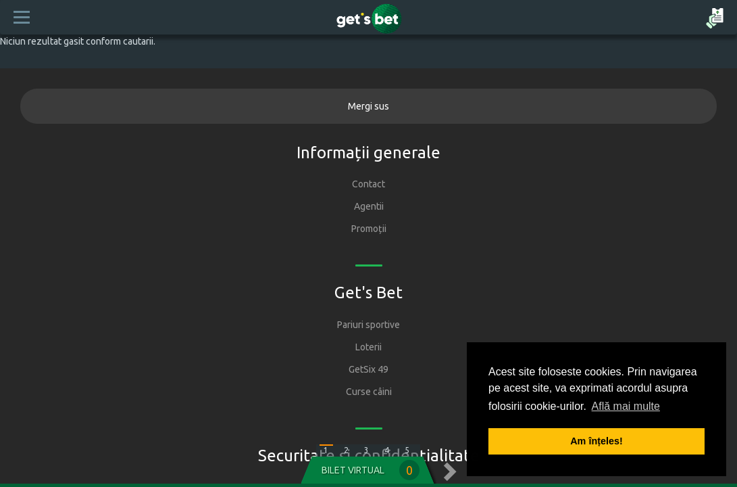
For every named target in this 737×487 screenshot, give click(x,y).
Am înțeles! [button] (596, 441)
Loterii (368, 347)
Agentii (369, 206)
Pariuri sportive (368, 324)
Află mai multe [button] (626, 406)
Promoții (368, 228)
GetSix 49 (368, 369)
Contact (368, 184)
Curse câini (369, 391)
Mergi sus (368, 106)
